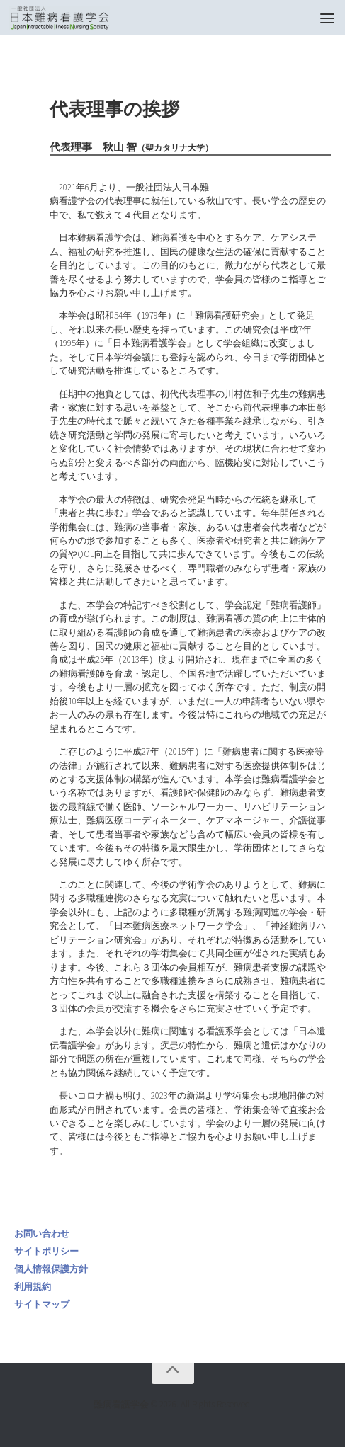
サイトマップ (41, 1304)
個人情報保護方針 (51, 1269)
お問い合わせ (41, 1234)
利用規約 (32, 1287)
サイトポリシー (46, 1251)
